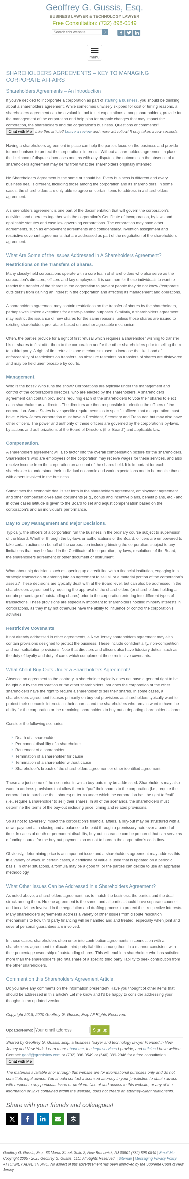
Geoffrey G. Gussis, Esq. (94, 7)
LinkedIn (136, 33)
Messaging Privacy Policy (155, 1158)
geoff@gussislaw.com (41, 1055)
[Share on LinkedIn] (43, 1119)
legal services (105, 1049)
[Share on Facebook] (27, 1119)
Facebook (120, 33)
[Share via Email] (58, 1119)
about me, (76, 1049)
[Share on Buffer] (73, 1119)
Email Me (167, 1153)
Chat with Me (20, 131)
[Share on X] (12, 1119)
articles (149, 1049)
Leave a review (78, 131)
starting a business (121, 100)
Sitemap (126, 1158)
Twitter (128, 33)
